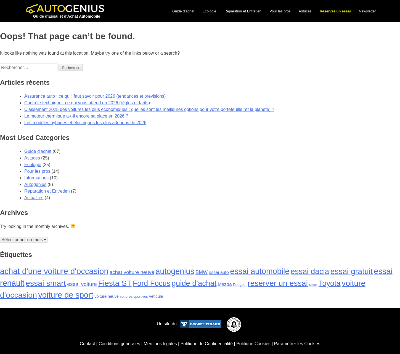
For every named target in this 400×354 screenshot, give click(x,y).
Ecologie (209, 11)
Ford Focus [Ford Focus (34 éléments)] (151, 283)
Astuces (305, 11)
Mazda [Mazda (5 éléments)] (225, 284)
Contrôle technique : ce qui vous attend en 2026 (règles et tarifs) (87, 102)
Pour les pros (280, 11)
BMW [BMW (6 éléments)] (201, 272)
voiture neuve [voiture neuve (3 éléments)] (106, 296)
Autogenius (35, 184)
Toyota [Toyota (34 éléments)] (329, 283)
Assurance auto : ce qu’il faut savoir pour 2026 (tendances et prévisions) (95, 96)
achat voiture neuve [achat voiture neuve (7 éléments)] (132, 272)
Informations (36, 177)
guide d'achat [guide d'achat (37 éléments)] (194, 283)
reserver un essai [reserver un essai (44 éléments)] (278, 283)
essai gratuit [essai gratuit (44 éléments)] (351, 271)
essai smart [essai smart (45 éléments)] (46, 283)
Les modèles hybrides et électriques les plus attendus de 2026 (85, 122)
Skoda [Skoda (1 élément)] (313, 284)
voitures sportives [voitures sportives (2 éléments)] (134, 296)
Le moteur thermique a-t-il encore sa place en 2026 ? (76, 116)
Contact (87, 343)
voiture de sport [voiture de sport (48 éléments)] (65, 295)
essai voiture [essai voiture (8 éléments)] (82, 284)
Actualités (33, 197)
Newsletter (367, 11)
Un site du (189, 323)
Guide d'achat (37, 151)
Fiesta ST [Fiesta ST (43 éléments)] (114, 283)
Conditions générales (119, 343)
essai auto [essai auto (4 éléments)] (219, 272)
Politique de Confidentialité (207, 343)
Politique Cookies (253, 343)
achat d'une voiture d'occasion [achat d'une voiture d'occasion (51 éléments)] (54, 271)
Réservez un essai (335, 11)
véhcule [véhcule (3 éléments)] (156, 296)
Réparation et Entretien (242, 11)
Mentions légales (160, 343)
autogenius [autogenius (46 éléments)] (175, 271)
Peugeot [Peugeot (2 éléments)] (240, 285)
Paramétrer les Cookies (297, 343)
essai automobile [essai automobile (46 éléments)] (259, 271)
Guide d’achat (183, 11)
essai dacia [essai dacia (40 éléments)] (310, 271)
